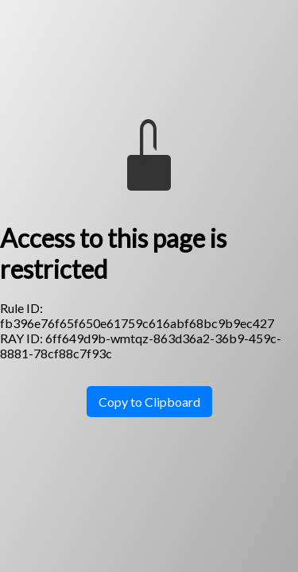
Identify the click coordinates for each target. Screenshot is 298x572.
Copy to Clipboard (149, 401)
